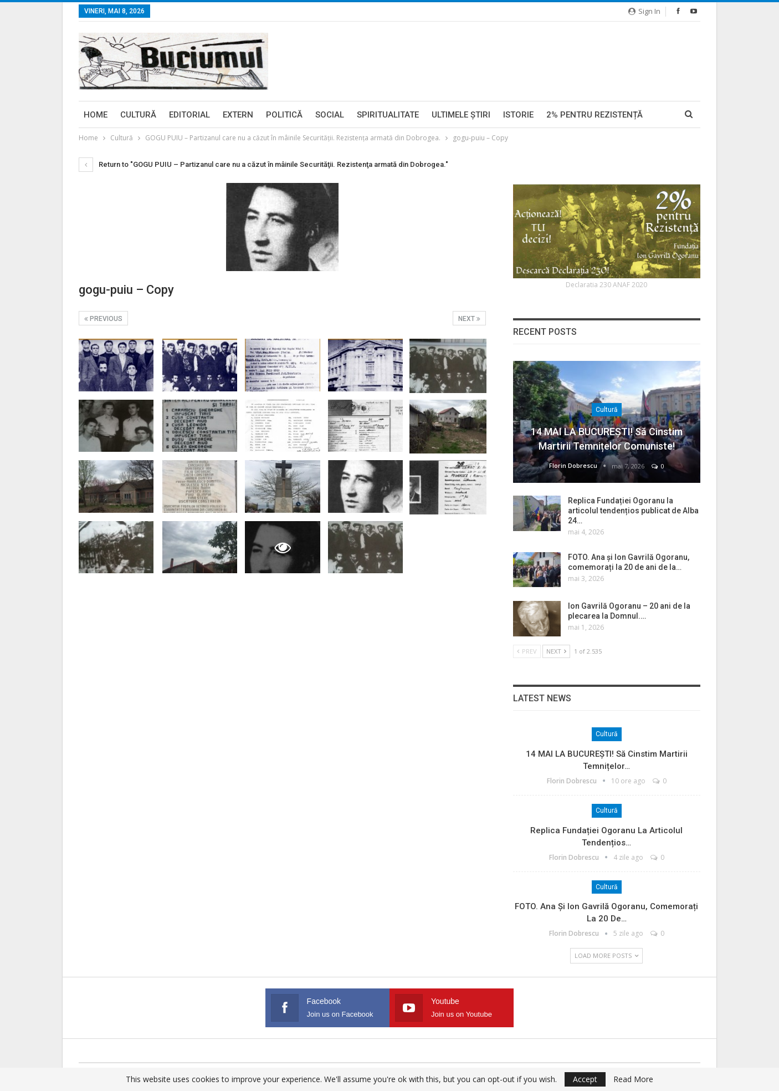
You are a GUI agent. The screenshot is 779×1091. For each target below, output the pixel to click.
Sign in (644, 11)
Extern (238, 115)
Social (329, 115)
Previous (103, 319)
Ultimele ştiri (461, 115)
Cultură (138, 115)
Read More (633, 1079)
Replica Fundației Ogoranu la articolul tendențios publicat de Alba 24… (633, 510)
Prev (527, 651)
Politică (284, 115)
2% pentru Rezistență (594, 115)
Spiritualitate (388, 115)
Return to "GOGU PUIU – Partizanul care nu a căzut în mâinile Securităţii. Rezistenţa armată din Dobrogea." (263, 164)
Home (95, 115)
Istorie (518, 115)
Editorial (189, 115)
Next (469, 319)
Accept (585, 1079)
